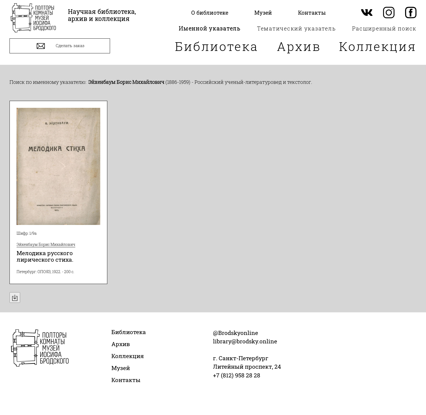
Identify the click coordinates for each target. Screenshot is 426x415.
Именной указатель (210, 28)
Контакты (125, 380)
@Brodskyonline (235, 333)
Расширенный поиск (384, 28)
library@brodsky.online (245, 341)
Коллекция (377, 46)
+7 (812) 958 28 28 (236, 375)
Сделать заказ (59, 46)
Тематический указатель (296, 28)
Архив (299, 46)
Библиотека (216, 46)
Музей (120, 368)
